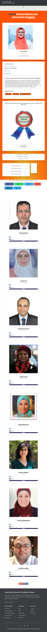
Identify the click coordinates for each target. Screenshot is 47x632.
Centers (32, 610)
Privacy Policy (26, 628)
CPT (12, 237)
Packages (32, 613)
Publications (21, 613)
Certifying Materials (9, 613)
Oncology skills (16, 94)
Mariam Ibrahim (23, 472)
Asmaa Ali (23, 281)
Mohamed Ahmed (23, 329)
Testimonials (7, 617)
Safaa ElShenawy (23, 424)
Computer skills (9, 94)
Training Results (8, 615)
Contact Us (21, 617)
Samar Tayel (23, 376)
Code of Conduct (22, 615)
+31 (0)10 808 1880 (6, 1)
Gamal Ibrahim (23, 233)
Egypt (23, 241)
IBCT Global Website (35, 628)
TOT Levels (7, 608)
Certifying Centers (9, 610)
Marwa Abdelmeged (23, 520)
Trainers (32, 608)
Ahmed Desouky (23, 568)
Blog (20, 610)
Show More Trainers (23, 583)
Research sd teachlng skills (25, 94)
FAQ (19, 608)
